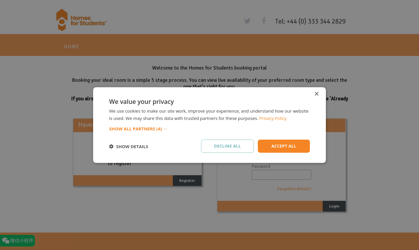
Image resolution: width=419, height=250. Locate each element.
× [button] (316, 94)
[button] (209, 128)
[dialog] (209, 125)
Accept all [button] (283, 146)
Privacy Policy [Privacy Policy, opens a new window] (273, 118)
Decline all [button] (227, 146)
